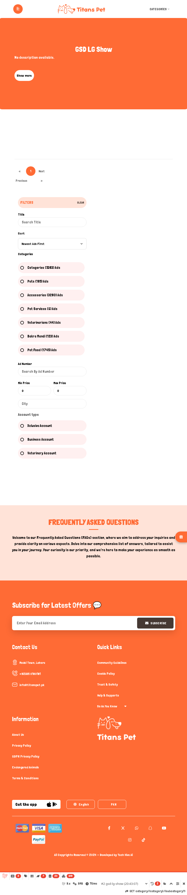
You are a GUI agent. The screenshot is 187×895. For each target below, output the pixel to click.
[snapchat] (149, 828)
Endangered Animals (25, 767)
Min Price (24, 383)
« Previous (20, 172)
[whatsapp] (136, 828)
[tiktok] (143, 840)
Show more (24, 75)
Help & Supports (108, 695)
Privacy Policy (21, 745)
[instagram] (129, 840)
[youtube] (163, 828)
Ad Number (25, 364)
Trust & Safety (107, 684)
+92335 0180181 (30, 674)
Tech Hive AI (125, 855)
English (81, 804)
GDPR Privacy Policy (25, 756)
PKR (113, 804)
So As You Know (111, 706)
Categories (160, 9)
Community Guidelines (111, 663)
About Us (18, 734)
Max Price (59, 383)
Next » (42, 172)
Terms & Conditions (25, 778)
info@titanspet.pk (31, 685)
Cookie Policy (106, 673)
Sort (21, 233)
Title (21, 214)
